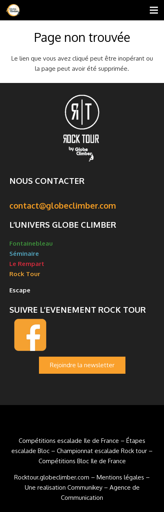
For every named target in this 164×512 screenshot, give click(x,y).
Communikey (84, 487)
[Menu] (154, 10)
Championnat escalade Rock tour (102, 451)
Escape (20, 290)
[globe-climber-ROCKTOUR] (12, 10)
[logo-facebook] (82, 334)
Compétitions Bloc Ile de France (82, 461)
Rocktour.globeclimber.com (51, 477)
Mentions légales (121, 477)
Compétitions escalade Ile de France (69, 440)
